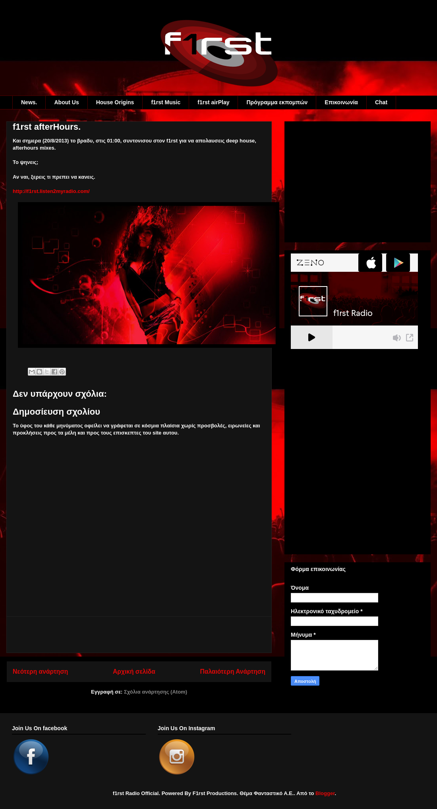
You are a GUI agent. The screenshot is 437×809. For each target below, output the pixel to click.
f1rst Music (165, 102)
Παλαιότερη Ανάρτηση (232, 671)
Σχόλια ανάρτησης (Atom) (155, 692)
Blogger (325, 793)
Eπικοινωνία (341, 102)
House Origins (115, 102)
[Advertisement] (139, 635)
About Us (66, 102)
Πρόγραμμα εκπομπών (276, 102)
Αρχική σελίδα (134, 671)
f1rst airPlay (213, 102)
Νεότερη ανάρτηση (40, 671)
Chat (381, 102)
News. (29, 102)
